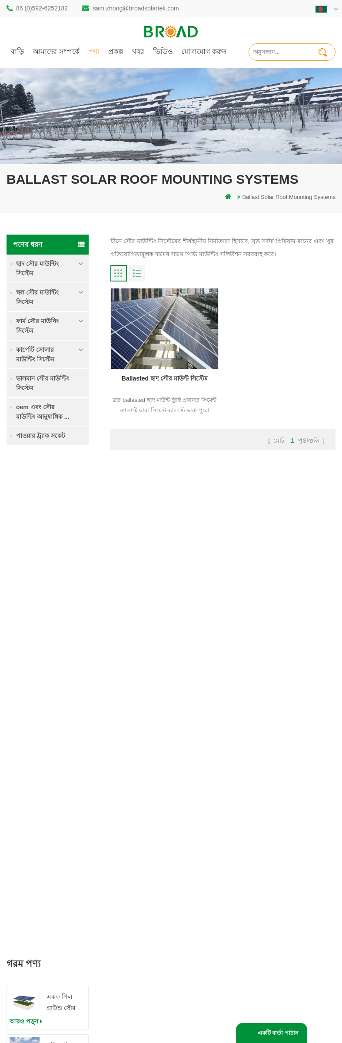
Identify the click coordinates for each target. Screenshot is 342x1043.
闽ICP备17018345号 (269, 1013)
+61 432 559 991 (51, 945)
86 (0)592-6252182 (42, 8)
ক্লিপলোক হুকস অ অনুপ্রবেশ (65, 704)
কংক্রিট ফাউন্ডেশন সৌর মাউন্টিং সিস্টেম (65, 657)
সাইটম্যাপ (207, 880)
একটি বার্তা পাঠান (278, 1033)
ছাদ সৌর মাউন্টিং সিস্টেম (37, 268)
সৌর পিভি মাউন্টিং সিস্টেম (145, 870)
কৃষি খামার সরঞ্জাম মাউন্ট (142, 947)
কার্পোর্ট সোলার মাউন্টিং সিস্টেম (35, 354)
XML (202, 895)
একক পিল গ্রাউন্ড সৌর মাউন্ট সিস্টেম (63, 511)
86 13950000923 (51, 892)
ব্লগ (200, 866)
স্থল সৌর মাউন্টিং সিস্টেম (37, 297)
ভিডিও (163, 51)
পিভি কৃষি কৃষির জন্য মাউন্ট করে (145, 904)
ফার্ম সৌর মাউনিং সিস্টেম (37, 326)
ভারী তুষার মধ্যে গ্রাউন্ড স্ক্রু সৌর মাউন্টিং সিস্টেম (64, 608)
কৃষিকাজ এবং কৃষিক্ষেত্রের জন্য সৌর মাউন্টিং (149, 927)
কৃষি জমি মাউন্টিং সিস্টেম (65, 559)
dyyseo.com (164, 1023)
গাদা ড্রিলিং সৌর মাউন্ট (141, 794)
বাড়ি (17, 51)
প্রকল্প (115, 51)
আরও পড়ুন (26, 529)
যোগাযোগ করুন (204, 51)
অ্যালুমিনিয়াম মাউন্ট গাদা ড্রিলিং (143, 827)
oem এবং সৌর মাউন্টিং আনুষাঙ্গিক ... (42, 412)
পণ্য (94, 51)
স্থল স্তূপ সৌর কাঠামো (138, 808)
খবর (138, 51)
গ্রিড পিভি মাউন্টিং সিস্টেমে (145, 885)
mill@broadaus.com (55, 927)
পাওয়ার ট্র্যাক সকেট (40, 435)
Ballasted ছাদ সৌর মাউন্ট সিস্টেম (165, 378)
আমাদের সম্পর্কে (56, 51)
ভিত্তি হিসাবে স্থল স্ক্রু (137, 961)
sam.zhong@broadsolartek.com (136, 8)
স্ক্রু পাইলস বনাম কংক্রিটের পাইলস (144, 851)
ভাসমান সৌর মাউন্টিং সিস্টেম (42, 383)
